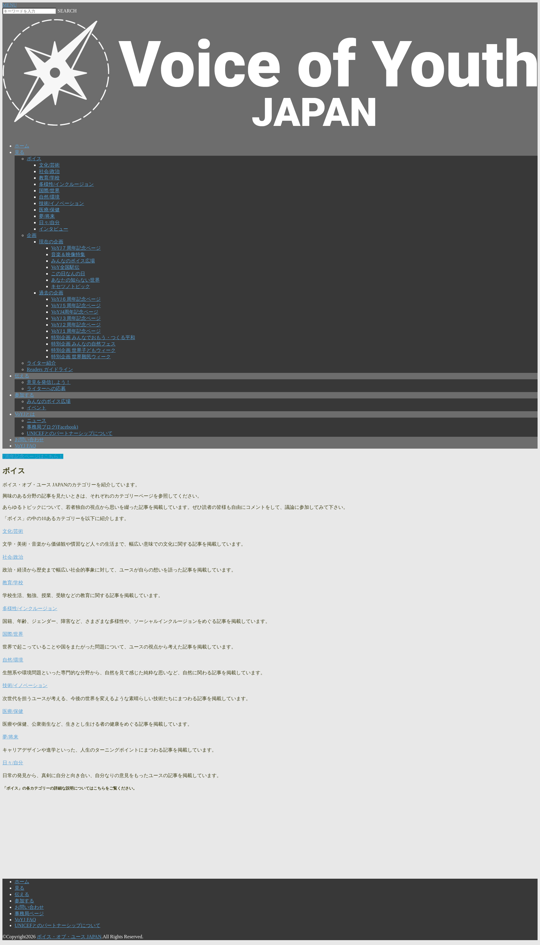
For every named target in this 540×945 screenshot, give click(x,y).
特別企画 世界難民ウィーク (81, 356)
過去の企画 (51, 292)
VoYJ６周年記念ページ (76, 299)
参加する (24, 395)
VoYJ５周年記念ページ (76, 305)
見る (19, 152)
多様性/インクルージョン (66, 184)
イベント (36, 407)
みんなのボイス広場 (73, 260)
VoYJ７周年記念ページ (76, 248)
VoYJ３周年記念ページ (76, 318)
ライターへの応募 (46, 388)
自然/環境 (49, 197)
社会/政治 (49, 171)
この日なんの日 (68, 273)
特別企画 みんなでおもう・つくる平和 (93, 337)
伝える (22, 375)
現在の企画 (51, 241)
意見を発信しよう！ (49, 382)
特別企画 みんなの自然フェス (83, 343)
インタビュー (53, 228)
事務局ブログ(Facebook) (52, 426)
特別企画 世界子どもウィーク (83, 350)
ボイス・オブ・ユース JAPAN (69, 936)
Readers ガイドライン (50, 369)
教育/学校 (49, 177)
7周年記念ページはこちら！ (32, 456)
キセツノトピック (70, 286)
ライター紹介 (41, 363)
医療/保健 (49, 209)
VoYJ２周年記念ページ (76, 324)
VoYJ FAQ (25, 445)
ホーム (22, 145)
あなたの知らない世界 (75, 280)
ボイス (34, 158)
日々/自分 (49, 222)
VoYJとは (25, 414)
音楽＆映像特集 (68, 254)
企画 (32, 235)
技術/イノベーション (61, 203)
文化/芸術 (49, 165)
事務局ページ (29, 913)
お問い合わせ (29, 439)
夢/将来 (47, 216)
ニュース (36, 420)
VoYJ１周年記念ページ (76, 331)
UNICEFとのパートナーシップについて (70, 433)
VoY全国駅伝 (65, 267)
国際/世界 (49, 190)
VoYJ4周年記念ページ (74, 311)
